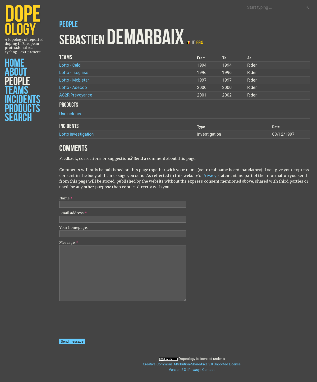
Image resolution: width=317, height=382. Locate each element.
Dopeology (187, 359)
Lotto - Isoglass (73, 72)
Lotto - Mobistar (74, 80)
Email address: (73, 213)
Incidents (22, 99)
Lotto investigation (76, 134)
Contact (208, 370)
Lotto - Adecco (73, 87)
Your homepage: (73, 228)
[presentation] (78, 321)
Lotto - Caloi (70, 65)
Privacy (209, 175)
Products (22, 108)
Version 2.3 (177, 370)
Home (14, 63)
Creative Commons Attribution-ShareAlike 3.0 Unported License (192, 364)
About (16, 72)
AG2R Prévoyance (75, 95)
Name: (66, 198)
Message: (68, 242)
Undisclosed (71, 113)
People (17, 81)
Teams (16, 90)
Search (18, 117)
